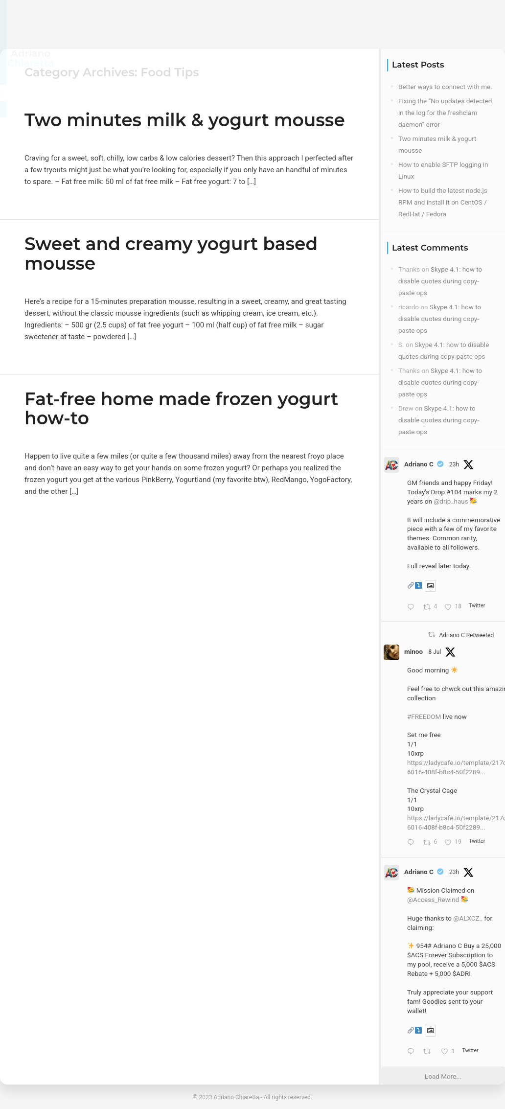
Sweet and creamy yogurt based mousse (171, 253)
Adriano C (419, 464)
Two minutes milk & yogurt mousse (184, 120)
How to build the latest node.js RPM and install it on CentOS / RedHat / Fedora (442, 202)
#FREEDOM (424, 716)
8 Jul (434, 651)
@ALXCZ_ (467, 918)
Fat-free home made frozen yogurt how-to (181, 408)
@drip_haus (451, 501)
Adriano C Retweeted (466, 635)
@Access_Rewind (433, 899)
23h (454, 464)
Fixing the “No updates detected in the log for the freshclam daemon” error (445, 112)
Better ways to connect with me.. (446, 87)
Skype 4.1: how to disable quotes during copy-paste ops (440, 281)
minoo (413, 651)
